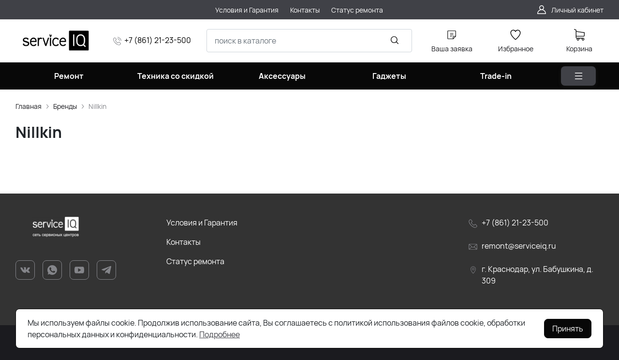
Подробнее (219, 334)
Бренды (65, 106)
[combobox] (309, 40)
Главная (28, 106)
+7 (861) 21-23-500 (157, 40)
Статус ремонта (195, 261)
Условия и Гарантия (201, 222)
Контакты (183, 242)
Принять (567, 328)
